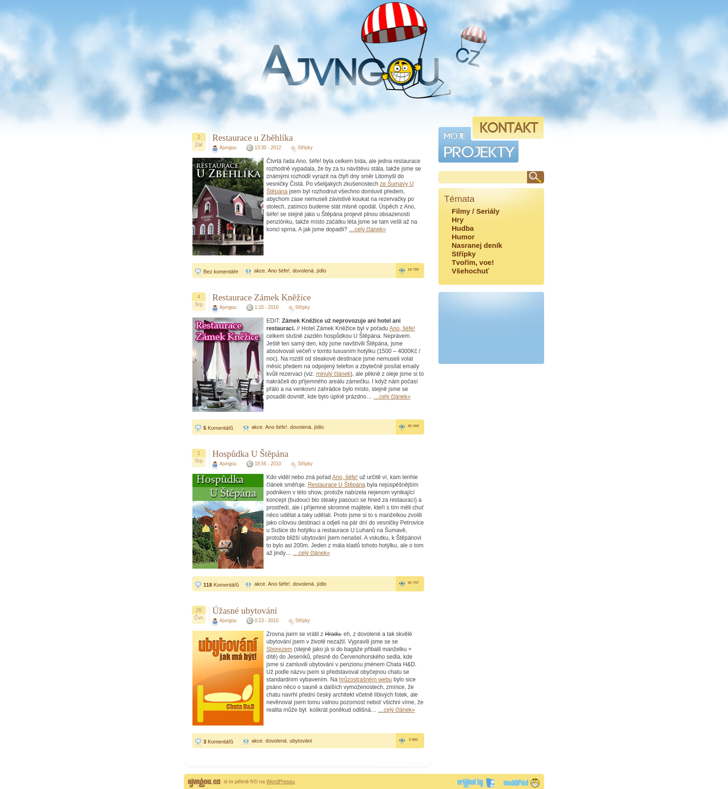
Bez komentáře (220, 271)
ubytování (301, 741)
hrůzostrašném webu (365, 679)
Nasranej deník (477, 245)
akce (259, 270)
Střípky (305, 147)
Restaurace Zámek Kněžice (261, 297)
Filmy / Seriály (476, 211)
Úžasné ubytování (244, 611)
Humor (463, 237)
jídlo (321, 270)
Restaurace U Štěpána (336, 484)
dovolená (303, 270)
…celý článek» (367, 229)
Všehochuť (470, 271)
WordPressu (280, 781)
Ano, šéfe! (402, 328)
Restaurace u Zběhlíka (252, 138)
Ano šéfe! (279, 270)
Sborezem (279, 649)
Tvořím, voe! (473, 262)
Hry (458, 220)
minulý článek (333, 374)
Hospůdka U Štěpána (250, 454)
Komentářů (218, 428)
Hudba (463, 228)
